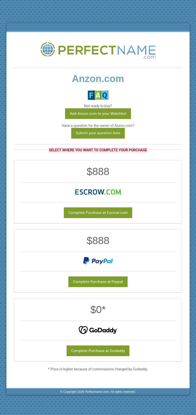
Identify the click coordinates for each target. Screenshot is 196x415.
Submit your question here (98, 133)
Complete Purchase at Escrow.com (98, 212)
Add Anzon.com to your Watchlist (98, 113)
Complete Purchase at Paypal (98, 281)
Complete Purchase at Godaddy (98, 351)
